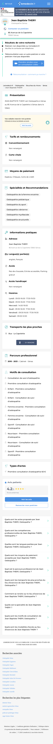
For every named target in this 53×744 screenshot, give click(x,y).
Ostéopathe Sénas (19, 23)
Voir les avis (26, 125)
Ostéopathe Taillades (9, 688)
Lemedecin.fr (8, 85)
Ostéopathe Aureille (9, 692)
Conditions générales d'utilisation (27, 726)
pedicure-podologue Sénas (10, 713)
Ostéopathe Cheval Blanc (10, 672)
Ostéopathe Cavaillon (9, 682)
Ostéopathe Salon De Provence (12, 678)
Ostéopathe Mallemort (9, 668)
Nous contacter (35, 729)
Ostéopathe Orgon (8, 665)
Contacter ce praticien (16, 29)
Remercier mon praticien (26, 505)
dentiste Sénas (7, 703)
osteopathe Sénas (8, 709)
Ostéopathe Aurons (8, 685)
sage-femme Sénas (8, 716)
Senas (45, 85)
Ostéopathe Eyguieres (9, 661)
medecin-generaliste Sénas (11, 706)
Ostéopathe (19, 85)
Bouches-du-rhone (33, 85)
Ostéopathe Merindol (9, 675)
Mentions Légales (9, 726)
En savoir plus (31, 14)
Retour (8, 4)
